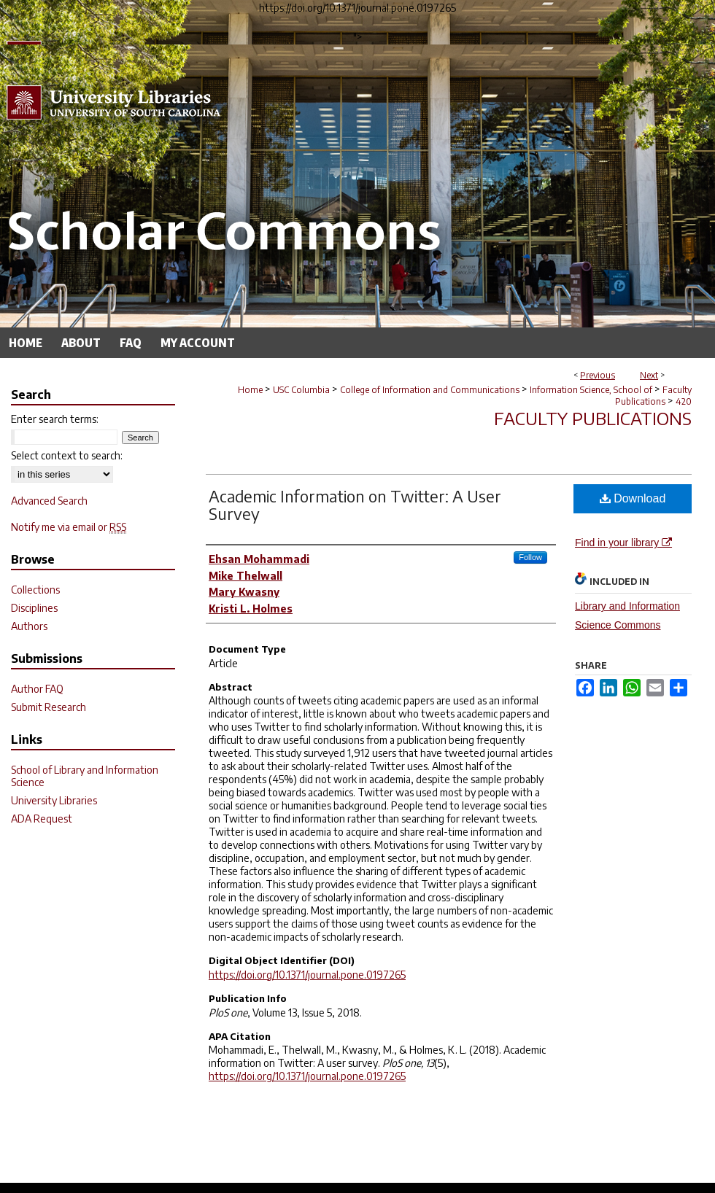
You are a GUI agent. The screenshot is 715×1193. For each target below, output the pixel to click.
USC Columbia (301, 389)
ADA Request (41, 818)
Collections (35, 589)
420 (684, 401)
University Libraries (54, 800)
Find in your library (623, 542)
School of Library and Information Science (84, 775)
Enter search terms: (54, 419)
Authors (29, 626)
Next (649, 375)
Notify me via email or (68, 527)
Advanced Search (49, 500)
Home (250, 389)
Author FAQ (37, 689)
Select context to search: (67, 455)
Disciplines (34, 608)
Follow (530, 557)
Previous (597, 375)
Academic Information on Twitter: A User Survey (355, 505)
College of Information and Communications (429, 389)
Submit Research (48, 707)
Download (633, 498)
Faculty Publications (653, 395)
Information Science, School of (591, 389)
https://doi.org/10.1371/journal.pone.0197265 (307, 974)
